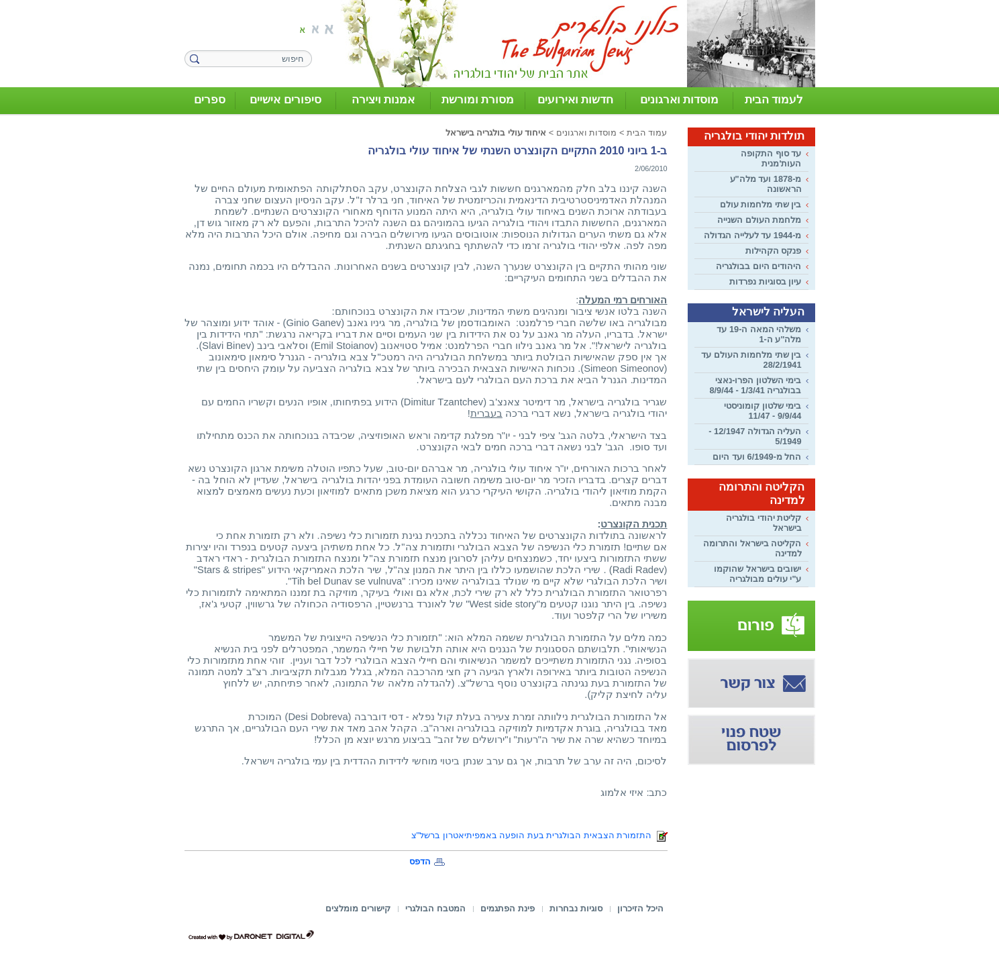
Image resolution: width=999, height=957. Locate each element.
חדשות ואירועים (575, 99)
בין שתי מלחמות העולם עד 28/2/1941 (751, 360)
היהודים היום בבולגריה (758, 266)
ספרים (209, 99)
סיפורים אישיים (285, 99)
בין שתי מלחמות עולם (761, 204)
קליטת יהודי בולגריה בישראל (763, 523)
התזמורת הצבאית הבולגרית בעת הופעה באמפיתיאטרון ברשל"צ (539, 835)
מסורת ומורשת (478, 99)
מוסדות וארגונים (679, 99)
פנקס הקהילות (773, 251)
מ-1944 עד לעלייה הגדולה (752, 235)
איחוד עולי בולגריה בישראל (496, 133)
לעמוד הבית (774, 99)
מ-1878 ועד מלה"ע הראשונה (766, 184)
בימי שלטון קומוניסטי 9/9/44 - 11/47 (762, 411)
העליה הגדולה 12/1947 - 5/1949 (754, 436)
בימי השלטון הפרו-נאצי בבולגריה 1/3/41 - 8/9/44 (755, 385)
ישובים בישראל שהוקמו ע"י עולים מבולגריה (757, 574)
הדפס (420, 861)
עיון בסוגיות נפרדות (765, 281)
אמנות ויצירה (383, 99)
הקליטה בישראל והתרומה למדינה (752, 548)
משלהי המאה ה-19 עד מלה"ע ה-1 (759, 334)
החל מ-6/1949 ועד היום (757, 457)
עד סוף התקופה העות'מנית (771, 158)
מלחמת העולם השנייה (759, 220)
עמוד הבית (647, 133)
